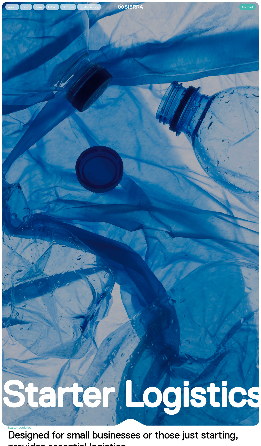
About (12, 7)
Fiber (26, 7)
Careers (68, 7)
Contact (247, 7)
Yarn (39, 7)
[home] (130, 7)
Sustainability (89, 7)
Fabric (52, 7)
